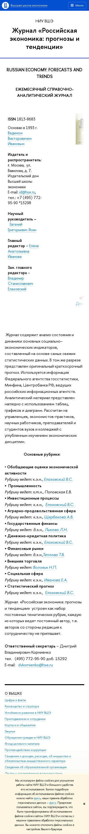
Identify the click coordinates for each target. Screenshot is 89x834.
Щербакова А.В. (58, 517)
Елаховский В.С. (60, 504)
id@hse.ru (27, 192)
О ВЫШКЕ (13, 693)
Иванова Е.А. (55, 580)
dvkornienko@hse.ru (35, 664)
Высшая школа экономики (29, 5)
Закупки (10, 731)
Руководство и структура (22, 706)
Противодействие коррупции (25, 750)
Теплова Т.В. (54, 554)
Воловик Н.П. (45, 567)
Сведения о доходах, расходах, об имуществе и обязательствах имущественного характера (38, 758)
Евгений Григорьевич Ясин (22, 227)
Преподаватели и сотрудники (25, 719)
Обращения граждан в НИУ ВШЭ (27, 737)
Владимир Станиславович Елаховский (20, 284)
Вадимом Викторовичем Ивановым (20, 138)
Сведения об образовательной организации (36, 767)
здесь (37, 798)
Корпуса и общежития (20, 725)
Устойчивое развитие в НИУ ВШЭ (28, 712)
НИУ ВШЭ (44, 21)
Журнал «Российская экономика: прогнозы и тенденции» (45, 38)
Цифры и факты (15, 700)
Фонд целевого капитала (22, 744)
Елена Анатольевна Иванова (23, 251)
